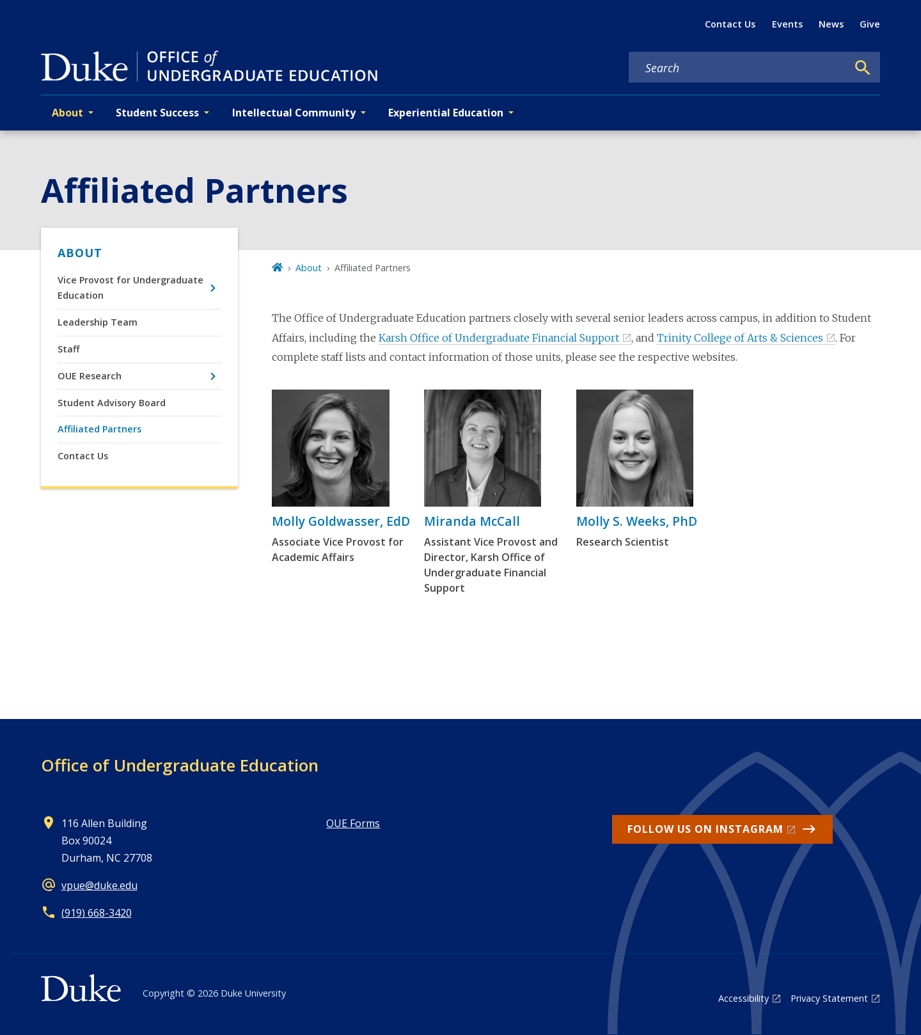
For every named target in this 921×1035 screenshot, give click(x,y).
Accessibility (743, 998)
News (831, 24)
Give (870, 24)
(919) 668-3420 (96, 913)
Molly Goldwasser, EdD (341, 521)
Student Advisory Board (112, 403)
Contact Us (730, 24)
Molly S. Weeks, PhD (636, 521)
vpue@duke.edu (99, 885)
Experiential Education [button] (445, 113)
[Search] (862, 68)
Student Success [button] (157, 113)
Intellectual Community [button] (294, 113)
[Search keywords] (738, 67)
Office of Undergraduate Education (180, 765)
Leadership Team (98, 322)
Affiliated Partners (99, 429)
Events (787, 24)
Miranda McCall (472, 521)
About (80, 252)
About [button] (67, 113)
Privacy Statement (829, 998)
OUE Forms (353, 823)
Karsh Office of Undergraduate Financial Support (499, 337)
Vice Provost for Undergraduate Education (130, 287)
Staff (68, 349)
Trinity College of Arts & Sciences (740, 337)
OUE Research (90, 376)
